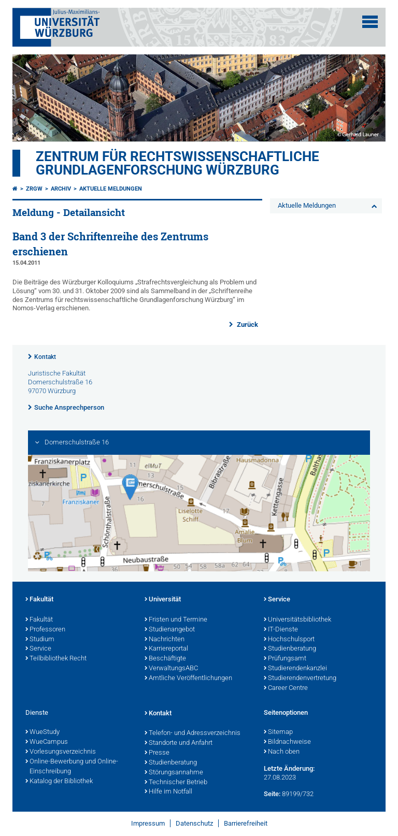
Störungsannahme (174, 772)
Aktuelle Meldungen (110, 188)
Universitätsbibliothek (297, 620)
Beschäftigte (165, 659)
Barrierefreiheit (245, 823)
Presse (157, 753)
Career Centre (286, 688)
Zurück (246, 324)
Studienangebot (170, 630)
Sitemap (278, 732)
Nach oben (282, 752)
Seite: (272, 794)
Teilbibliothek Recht (56, 659)
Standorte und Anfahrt (178, 743)
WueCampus (46, 742)
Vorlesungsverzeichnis (60, 752)
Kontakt (45, 357)
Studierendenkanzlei (295, 668)
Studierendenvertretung (300, 678)
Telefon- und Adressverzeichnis (192, 733)
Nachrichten (164, 639)
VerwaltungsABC (171, 668)
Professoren (45, 630)
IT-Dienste (281, 630)
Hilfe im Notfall (168, 792)
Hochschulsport (289, 639)
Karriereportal (166, 649)
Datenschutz (194, 823)
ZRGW (34, 188)
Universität (163, 599)
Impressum (148, 823)
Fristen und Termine (176, 620)
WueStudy (42, 732)
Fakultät (39, 599)
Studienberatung (290, 649)
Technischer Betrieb (176, 782)
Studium (39, 639)
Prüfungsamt (285, 659)
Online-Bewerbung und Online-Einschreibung (71, 766)
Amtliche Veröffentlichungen (188, 678)
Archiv (61, 188)
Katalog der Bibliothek (59, 781)
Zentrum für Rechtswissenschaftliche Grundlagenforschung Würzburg (177, 163)
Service (38, 649)
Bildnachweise (287, 742)
